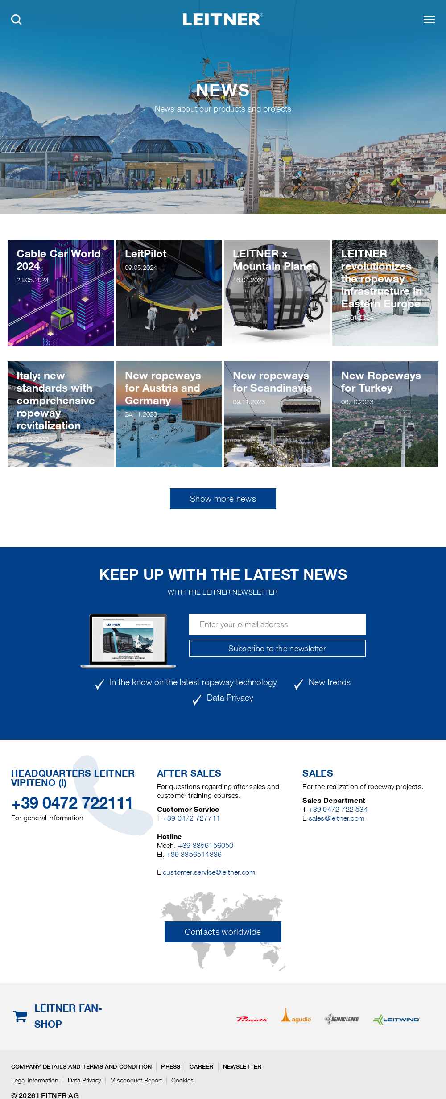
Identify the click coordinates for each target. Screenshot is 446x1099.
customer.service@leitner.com (209, 872)
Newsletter (242, 1066)
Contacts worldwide (223, 932)
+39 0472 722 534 (338, 809)
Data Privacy (84, 1080)
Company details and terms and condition (81, 1066)
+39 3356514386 (194, 854)
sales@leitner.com (336, 818)
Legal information (34, 1080)
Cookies (182, 1080)
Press (170, 1066)
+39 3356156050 (206, 845)
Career (201, 1066)
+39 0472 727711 (191, 818)
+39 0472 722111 (72, 803)
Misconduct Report (136, 1080)
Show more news (223, 499)
